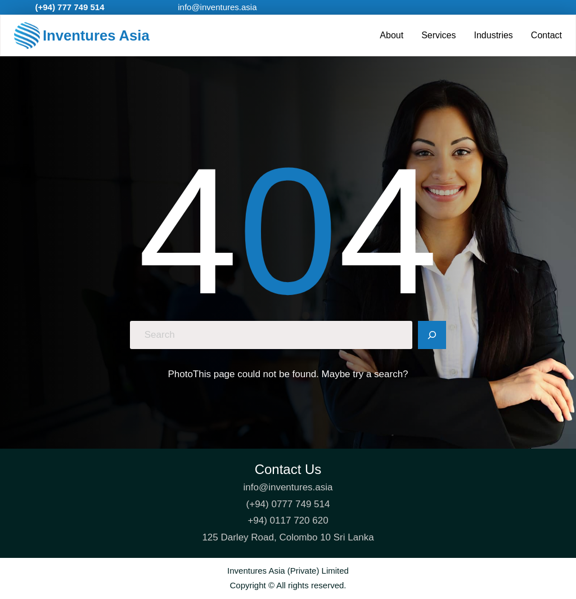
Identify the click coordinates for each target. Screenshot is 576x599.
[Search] (432, 335)
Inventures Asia (96, 35)
